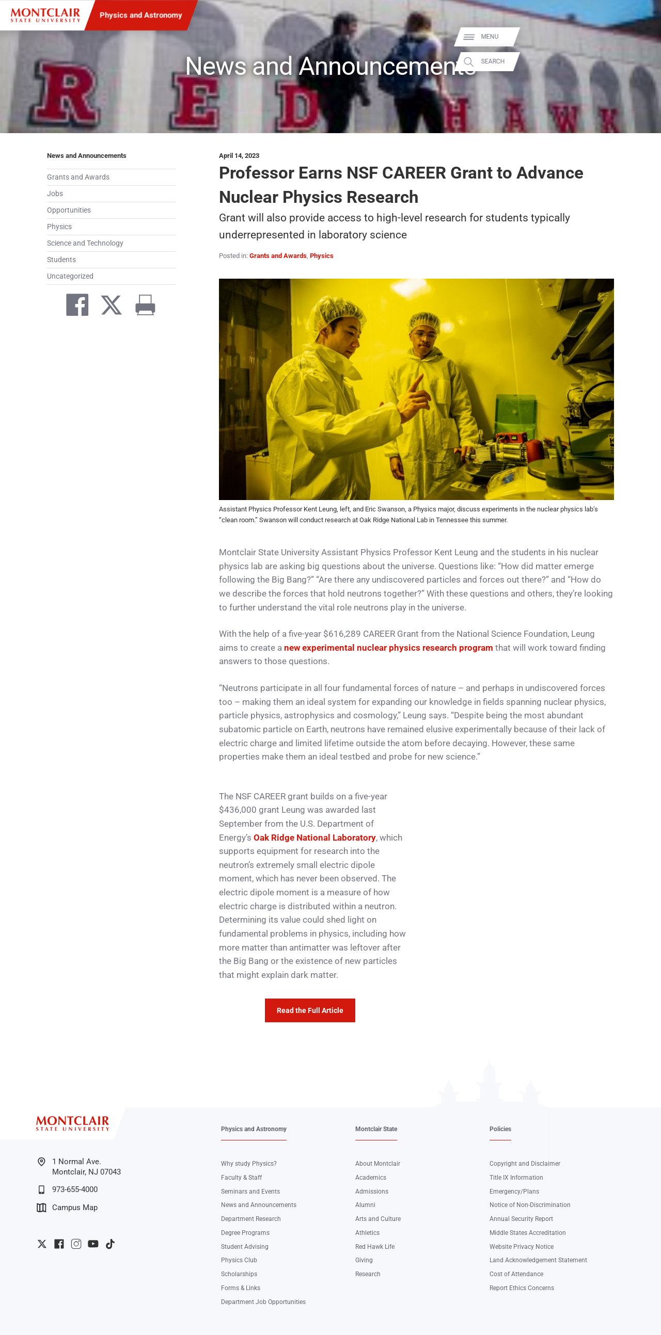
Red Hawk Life (375, 1246)
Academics (370, 1177)
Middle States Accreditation (528, 1232)
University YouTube (93, 1244)
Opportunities (69, 210)
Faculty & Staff (241, 1177)
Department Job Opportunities (263, 1302)
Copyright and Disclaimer (525, 1163)
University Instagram (76, 1244)
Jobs (55, 193)
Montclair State (376, 1129)
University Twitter (42, 1244)
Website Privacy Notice (522, 1246)
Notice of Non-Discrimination (530, 1205)
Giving (364, 1260)
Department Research (251, 1219)
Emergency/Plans (514, 1191)
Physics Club (239, 1260)
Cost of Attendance (516, 1274)
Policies (500, 1129)
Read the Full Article (310, 1010)
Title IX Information (516, 1177)
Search (641, 61)
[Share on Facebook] (73, 307)
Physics (59, 226)
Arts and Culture (378, 1219)
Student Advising (245, 1246)
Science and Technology (85, 243)
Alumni (365, 1205)
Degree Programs (245, 1232)
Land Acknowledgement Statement (538, 1260)
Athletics (367, 1232)
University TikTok (110, 1244)
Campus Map (67, 1208)
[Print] (141, 307)
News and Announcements (87, 155)
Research (368, 1274)
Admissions (371, 1191)
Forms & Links (240, 1288)
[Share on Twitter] (107, 307)
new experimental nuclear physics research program (388, 648)
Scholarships (239, 1274)
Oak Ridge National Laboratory (315, 838)
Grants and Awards (78, 177)
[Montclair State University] (45, 15)
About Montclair (377, 1163)
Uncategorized (70, 276)
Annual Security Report (521, 1219)
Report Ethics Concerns (522, 1288)
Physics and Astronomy (141, 15)
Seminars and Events (250, 1191)
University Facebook (59, 1244)
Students (61, 259)
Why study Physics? (249, 1163)
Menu (638, 37)
